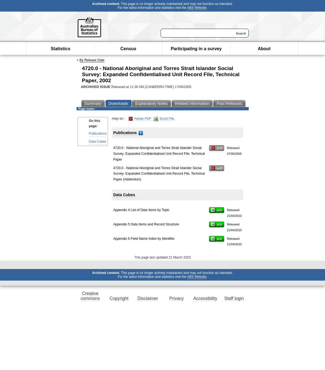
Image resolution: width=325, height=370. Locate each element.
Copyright (119, 298)
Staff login (234, 298)
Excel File (164, 119)
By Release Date (92, 60)
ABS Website (196, 8)
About (264, 48)
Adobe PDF (140, 119)
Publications (98, 133)
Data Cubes (97, 141)
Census (128, 48)
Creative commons (90, 296)
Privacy (176, 298)
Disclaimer (147, 298)
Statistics (60, 48)
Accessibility (205, 298)
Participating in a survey (196, 48)
